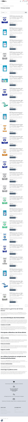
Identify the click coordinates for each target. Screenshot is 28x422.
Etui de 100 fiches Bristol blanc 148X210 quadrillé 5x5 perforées (16, 100)
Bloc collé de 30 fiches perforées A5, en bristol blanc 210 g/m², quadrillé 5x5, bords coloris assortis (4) (16, 76)
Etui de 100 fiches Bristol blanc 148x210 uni (16, 282)
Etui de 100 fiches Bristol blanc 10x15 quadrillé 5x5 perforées (16, 221)
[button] (26, 1)
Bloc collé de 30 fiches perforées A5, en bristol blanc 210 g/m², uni (16, 112)
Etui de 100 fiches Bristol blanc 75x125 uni (16, 88)
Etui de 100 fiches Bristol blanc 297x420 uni (16, 16)
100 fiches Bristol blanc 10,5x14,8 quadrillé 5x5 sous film (16, 257)
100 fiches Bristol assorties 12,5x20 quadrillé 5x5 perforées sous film (16, 124)
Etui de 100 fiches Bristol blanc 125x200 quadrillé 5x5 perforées (16, 197)
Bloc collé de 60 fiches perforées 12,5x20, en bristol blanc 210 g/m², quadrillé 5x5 (16, 209)
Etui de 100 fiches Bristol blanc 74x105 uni (16, 245)
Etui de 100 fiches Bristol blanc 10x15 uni (16, 161)
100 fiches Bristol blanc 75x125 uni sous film (16, 233)
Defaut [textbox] (6, 12)
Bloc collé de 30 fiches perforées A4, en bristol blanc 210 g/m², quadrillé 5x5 (16, 40)
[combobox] (8, 12)
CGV (15, 411)
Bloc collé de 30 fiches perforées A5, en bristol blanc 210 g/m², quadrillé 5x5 (16, 64)
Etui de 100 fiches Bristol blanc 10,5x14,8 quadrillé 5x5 (16, 173)
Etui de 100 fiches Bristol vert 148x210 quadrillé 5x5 (16, 294)
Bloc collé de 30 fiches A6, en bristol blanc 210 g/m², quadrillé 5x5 (16, 28)
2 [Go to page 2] (11, 306)
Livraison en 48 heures (4, 411)
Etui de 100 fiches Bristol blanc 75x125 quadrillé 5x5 (16, 52)
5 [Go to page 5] (16, 306)
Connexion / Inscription (4, 414)
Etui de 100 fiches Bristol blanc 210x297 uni (16, 137)
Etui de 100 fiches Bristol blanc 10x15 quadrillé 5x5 (16, 185)
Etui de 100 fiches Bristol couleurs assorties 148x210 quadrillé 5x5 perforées (16, 149)
